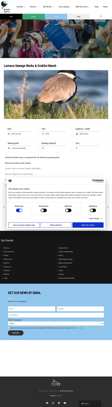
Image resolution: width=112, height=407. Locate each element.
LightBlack (59, 395)
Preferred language (15, 320)
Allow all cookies (88, 225)
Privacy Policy (79, 328)
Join (56, 17)
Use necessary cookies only (24, 225)
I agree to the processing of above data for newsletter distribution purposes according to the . (47, 328)
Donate (33, 17)
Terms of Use (53, 391)
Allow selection (56, 225)
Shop (11, 17)
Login (78, 17)
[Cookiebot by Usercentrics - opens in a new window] (94, 181)
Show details (94, 218)
